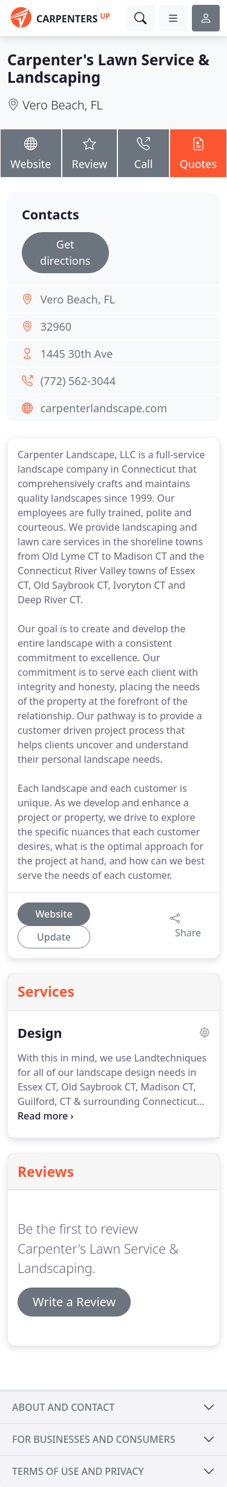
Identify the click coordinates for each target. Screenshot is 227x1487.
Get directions (65, 252)
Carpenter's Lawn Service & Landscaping (108, 68)
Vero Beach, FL (62, 105)
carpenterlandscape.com (104, 408)
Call (143, 152)
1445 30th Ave (77, 353)
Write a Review (74, 1302)
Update (54, 937)
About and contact (63, 1407)
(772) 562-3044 (78, 381)
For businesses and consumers (93, 1439)
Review (90, 152)
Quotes (198, 152)
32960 (56, 326)
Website (30, 152)
